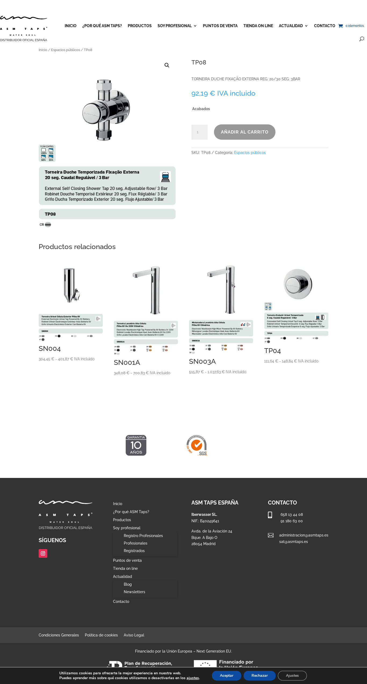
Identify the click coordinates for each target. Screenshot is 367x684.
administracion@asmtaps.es (303, 535)
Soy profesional (175, 26)
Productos (140, 26)
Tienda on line (258, 26)
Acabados (201, 109)
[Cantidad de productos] (199, 132)
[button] (167, 65)
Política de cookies (101, 635)
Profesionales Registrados (135, 547)
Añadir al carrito (244, 132)
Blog (128, 584)
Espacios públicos (65, 50)
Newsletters (134, 592)
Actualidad (291, 26)
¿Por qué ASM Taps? (102, 26)
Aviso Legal (134, 635)
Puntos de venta (220, 26)
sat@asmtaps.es (293, 541)
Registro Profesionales (143, 536)
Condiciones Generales (59, 635)
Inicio (71, 26)
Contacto (324, 26)
